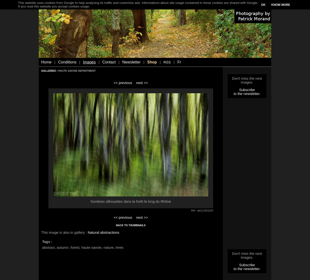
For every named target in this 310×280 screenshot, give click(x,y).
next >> (142, 83)
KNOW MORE (280, 5)
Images (89, 62)
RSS (167, 62)
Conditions (67, 62)
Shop (152, 62)
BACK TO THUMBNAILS (131, 225)
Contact (109, 62)
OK (263, 5)
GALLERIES (48, 70)
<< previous (123, 83)
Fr (179, 62)
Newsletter (131, 62)
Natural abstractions (103, 232)
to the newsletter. (247, 94)
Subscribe (247, 90)
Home (46, 62)
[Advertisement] (247, 175)
